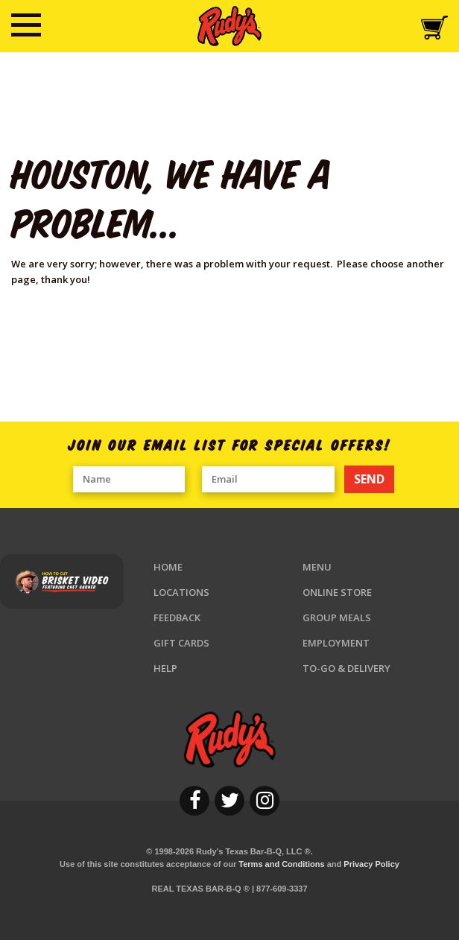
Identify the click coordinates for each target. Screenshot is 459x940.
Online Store (337, 592)
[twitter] (229, 801)
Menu (317, 567)
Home (168, 567)
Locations (181, 592)
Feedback (176, 617)
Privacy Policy (371, 864)
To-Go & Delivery (346, 668)
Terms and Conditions (281, 864)
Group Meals (337, 617)
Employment (336, 643)
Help (165, 668)
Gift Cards (181, 643)
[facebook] (194, 801)
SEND (369, 479)
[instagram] (264, 801)
